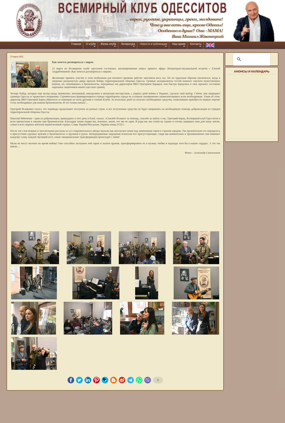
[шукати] (251, 59)
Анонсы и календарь (251, 71)
